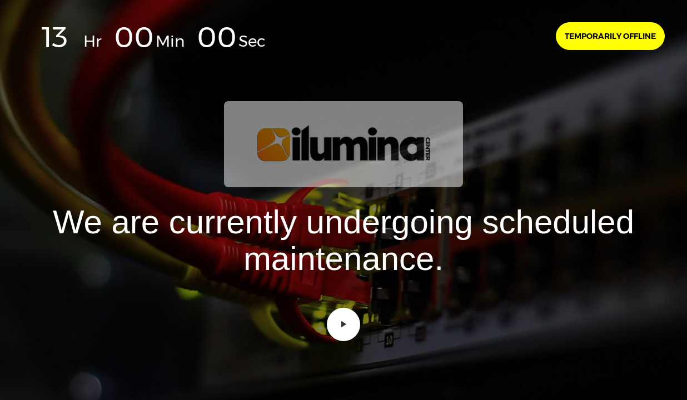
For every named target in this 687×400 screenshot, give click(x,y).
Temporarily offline (610, 36)
